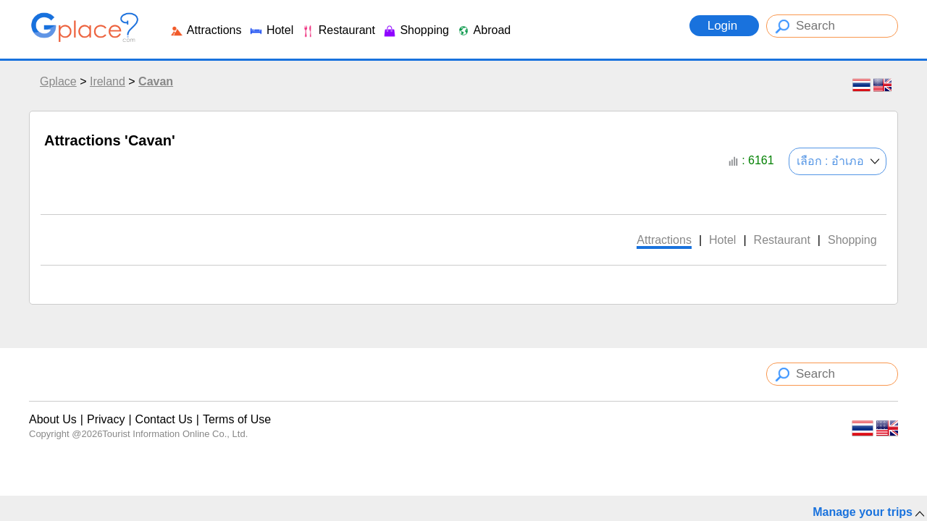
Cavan (155, 81)
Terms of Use (237, 419)
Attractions (205, 30)
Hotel (270, 30)
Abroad (483, 30)
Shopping (415, 30)
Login (724, 26)
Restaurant (338, 30)
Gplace (58, 81)
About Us (53, 419)
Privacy (106, 419)
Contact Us (164, 419)
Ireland (107, 81)
